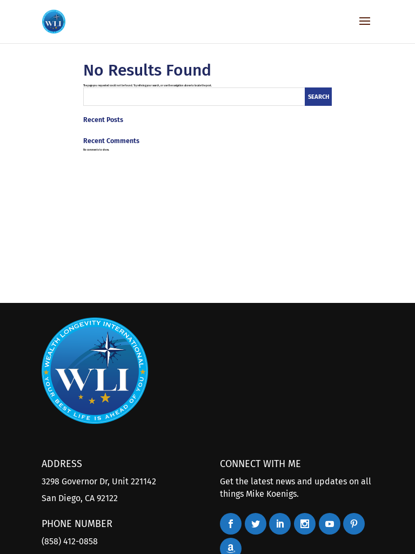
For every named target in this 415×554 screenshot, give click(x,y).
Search (318, 96)
